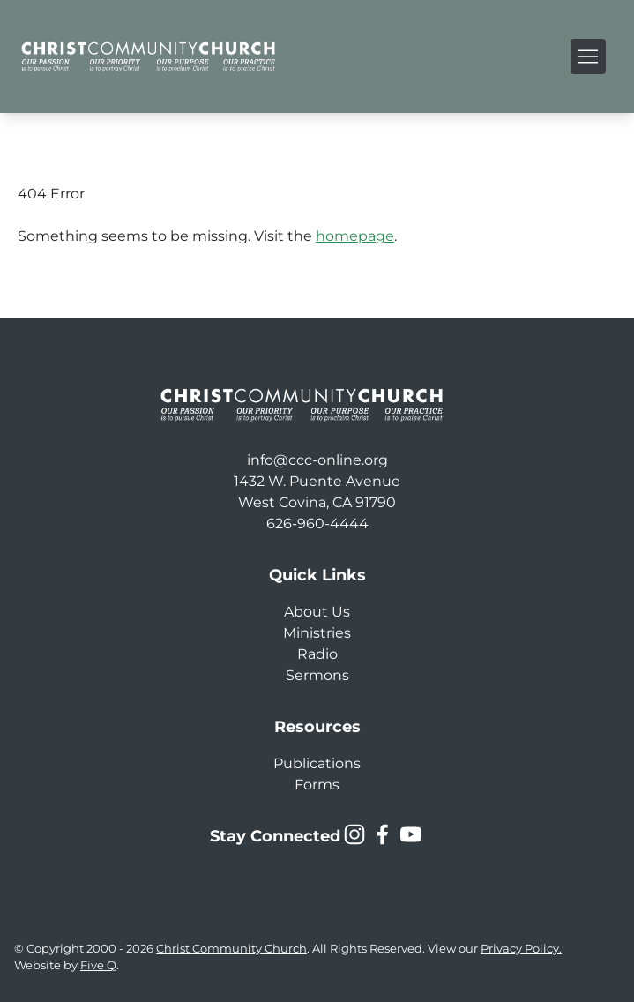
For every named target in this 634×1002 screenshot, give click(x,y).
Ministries (317, 632)
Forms (317, 784)
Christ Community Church (231, 948)
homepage (355, 236)
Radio (317, 654)
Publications (317, 763)
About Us (317, 611)
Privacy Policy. (521, 948)
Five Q (98, 965)
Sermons (317, 675)
